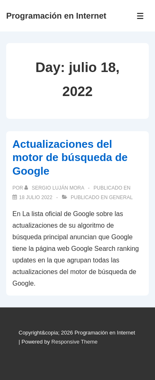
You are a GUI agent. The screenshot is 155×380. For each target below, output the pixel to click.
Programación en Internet (56, 15)
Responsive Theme (74, 342)
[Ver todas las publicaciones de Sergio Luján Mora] (54, 188)
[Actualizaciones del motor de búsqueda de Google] (35, 197)
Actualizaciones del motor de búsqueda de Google (70, 157)
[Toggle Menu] (140, 15)
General (121, 197)
